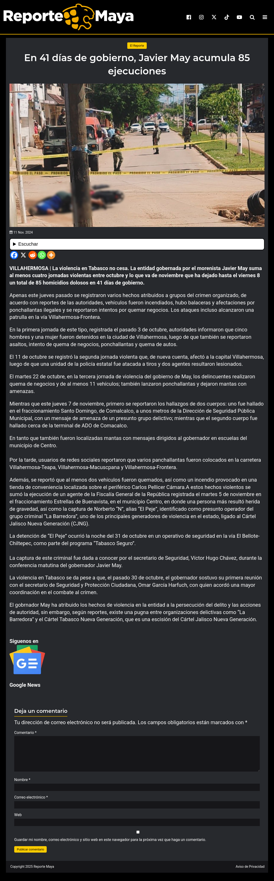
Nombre (22, 782)
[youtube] (239, 17)
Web (18, 817)
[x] (214, 17)
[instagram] (201, 17)
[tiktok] (227, 17)
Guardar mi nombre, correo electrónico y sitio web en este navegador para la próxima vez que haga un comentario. (110, 842)
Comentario (25, 732)
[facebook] (188, 17)
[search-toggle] (252, 17)
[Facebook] (14, 255)
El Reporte (137, 45)
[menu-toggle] (264, 17)
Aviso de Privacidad (250, 869)
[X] (23, 255)
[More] (51, 255)
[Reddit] (32, 255)
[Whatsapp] (42, 255)
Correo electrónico (31, 799)
